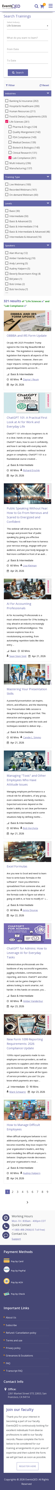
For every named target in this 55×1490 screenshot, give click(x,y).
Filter (10, 85)
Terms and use (14, 1340)
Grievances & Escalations (19, 1355)
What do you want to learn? (22, 37)
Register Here (27, 1466)
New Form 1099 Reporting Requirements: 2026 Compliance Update (25, 1043)
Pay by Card (17, 1261)
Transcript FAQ (14, 1370)
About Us (11, 1317)
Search (18, 72)
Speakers (10, 245)
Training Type (12, 176)
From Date (13, 49)
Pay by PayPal (18, 1270)
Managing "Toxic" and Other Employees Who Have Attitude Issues (26, 780)
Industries (10, 93)
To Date (11, 60)
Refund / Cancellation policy (21, 1332)
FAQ (8, 1363)
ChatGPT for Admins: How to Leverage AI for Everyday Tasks (27, 952)
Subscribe (11, 1325)
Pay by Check (18, 1293)
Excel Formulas (17, 866)
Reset (44, 85)
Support (16, 1239)
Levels (8, 203)
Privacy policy (13, 1348)
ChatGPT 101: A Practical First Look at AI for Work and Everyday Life (27, 422)
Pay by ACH (17, 1282)
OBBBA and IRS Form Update (27, 336)
